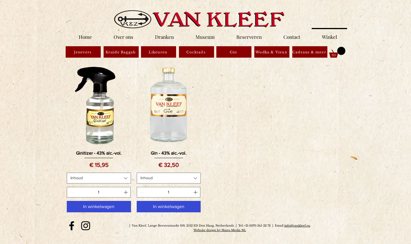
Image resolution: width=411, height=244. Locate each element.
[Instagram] (86, 226)
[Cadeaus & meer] (309, 52)
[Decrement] (71, 192)
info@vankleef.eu (297, 225)
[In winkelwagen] (99, 206)
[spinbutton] (99, 192)
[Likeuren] (158, 52)
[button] (337, 52)
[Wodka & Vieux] (271, 52)
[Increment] (126, 192)
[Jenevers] (83, 52)
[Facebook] (72, 226)
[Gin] (233, 52)
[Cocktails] (196, 52)
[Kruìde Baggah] (121, 52)
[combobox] (99, 178)
